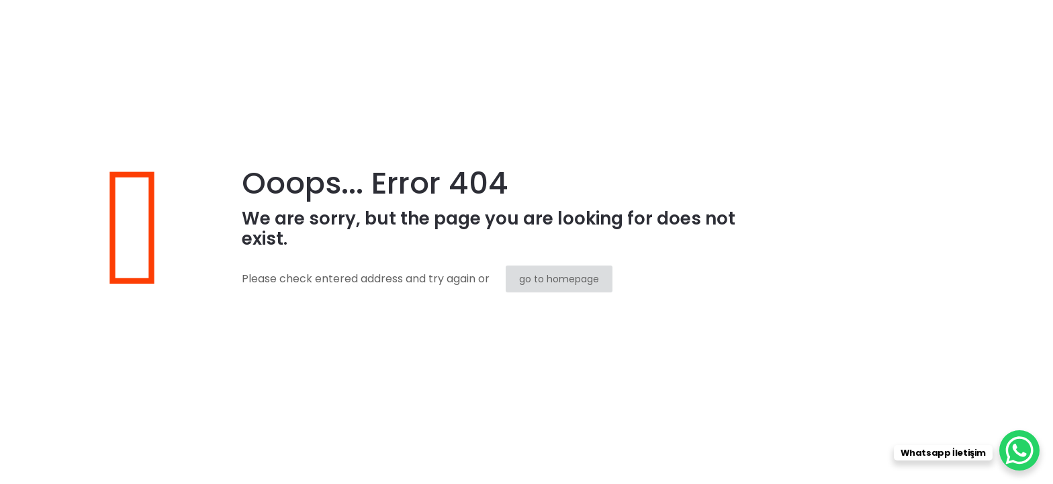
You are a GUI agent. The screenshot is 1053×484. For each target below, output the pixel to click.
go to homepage (559, 279)
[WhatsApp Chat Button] (1019, 450)
